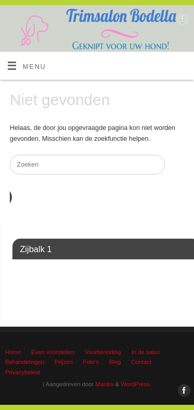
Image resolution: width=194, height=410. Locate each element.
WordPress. (136, 384)
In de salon (145, 352)
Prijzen (64, 362)
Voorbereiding (103, 352)
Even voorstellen (52, 352)
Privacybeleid (22, 372)
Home (13, 352)
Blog (115, 362)
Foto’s (91, 362)
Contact (141, 362)
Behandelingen (24, 362)
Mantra (104, 384)
